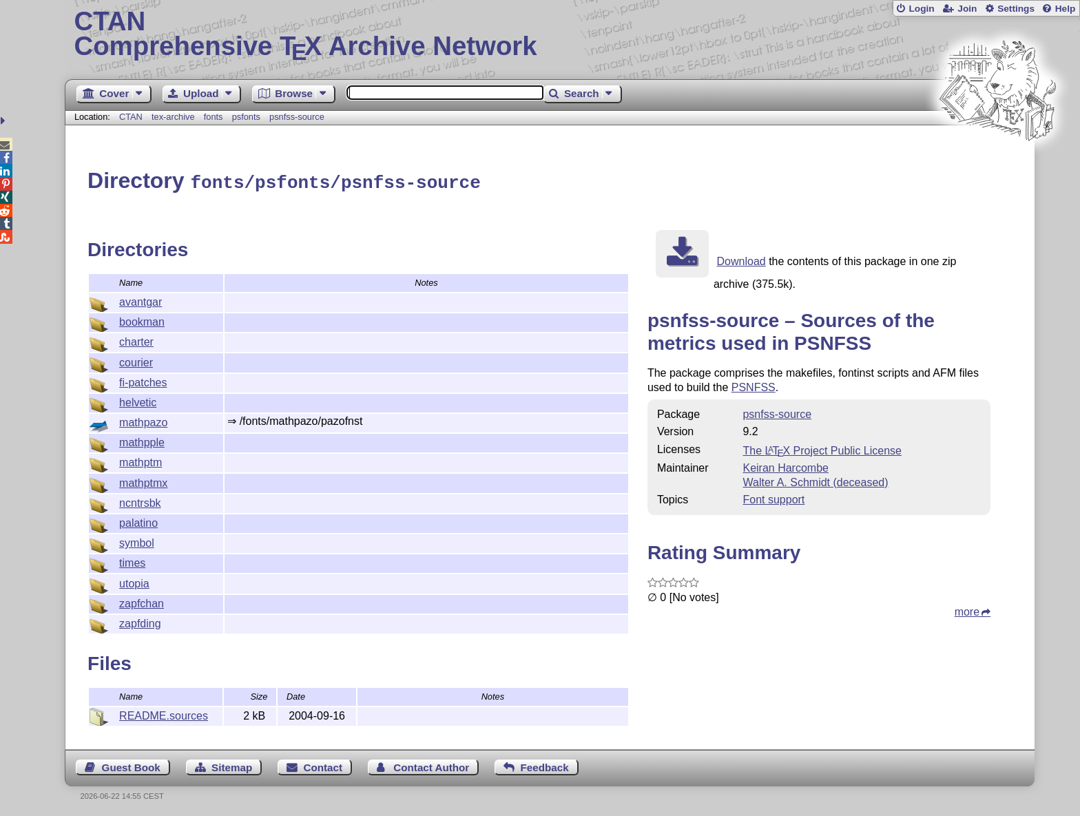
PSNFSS (753, 385)
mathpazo (143, 420)
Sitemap (231, 765)
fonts (213, 117)
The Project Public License (822, 448)
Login (921, 8)
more (967, 610)
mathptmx (143, 481)
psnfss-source (296, 117)
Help (1065, 8)
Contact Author (431, 765)
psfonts (246, 117)
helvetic (137, 400)
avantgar (140, 300)
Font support (773, 497)
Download (741, 259)
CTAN (131, 117)
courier (136, 360)
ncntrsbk (139, 501)
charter (136, 340)
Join (967, 8)
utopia (134, 581)
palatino (138, 521)
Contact (323, 765)
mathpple (142, 440)
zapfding (140, 621)
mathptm (140, 460)
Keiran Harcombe (785, 466)
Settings (1016, 8)
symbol (136, 541)
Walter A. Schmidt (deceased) (815, 480)
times (132, 561)
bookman (142, 320)
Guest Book (131, 765)
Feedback (545, 765)
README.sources (163, 714)
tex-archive (173, 117)
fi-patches (143, 380)
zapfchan (141, 601)
